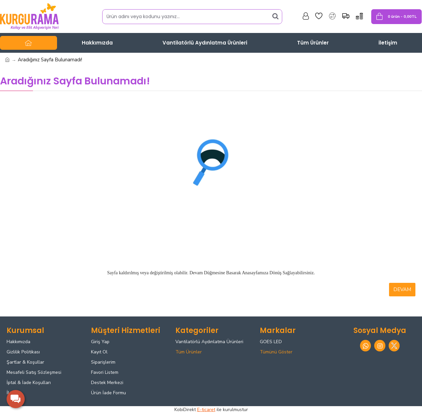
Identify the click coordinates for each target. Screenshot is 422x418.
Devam (402, 289)
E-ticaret (206, 409)
